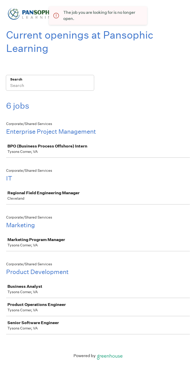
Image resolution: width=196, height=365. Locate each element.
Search (16, 79)
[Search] (50, 86)
